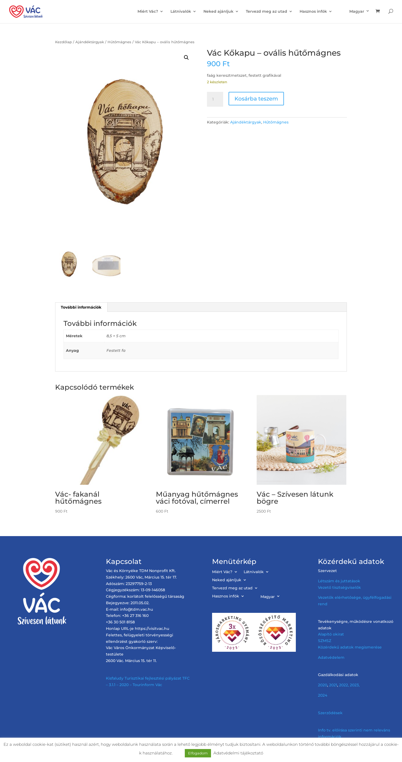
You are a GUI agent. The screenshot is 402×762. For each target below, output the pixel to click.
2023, (355, 685)
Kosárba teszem (256, 98)
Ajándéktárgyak (89, 42)
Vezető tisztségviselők (339, 587)
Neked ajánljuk (218, 11)
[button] (186, 57)
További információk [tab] (81, 307)
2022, (344, 685)
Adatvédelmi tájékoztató (238, 753)
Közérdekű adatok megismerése (350, 647)
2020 (322, 685)
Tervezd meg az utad (266, 11)
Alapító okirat (331, 634)
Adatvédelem (331, 657)
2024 (322, 695)
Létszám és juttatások (339, 581)
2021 (333, 685)
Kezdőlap (63, 42)
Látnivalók (180, 11)
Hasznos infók (313, 11)
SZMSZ (324, 640)
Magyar (356, 11)
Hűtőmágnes (119, 42)
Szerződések (330, 712)
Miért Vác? (148, 11)
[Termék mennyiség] (215, 99)
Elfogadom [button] (198, 753)
